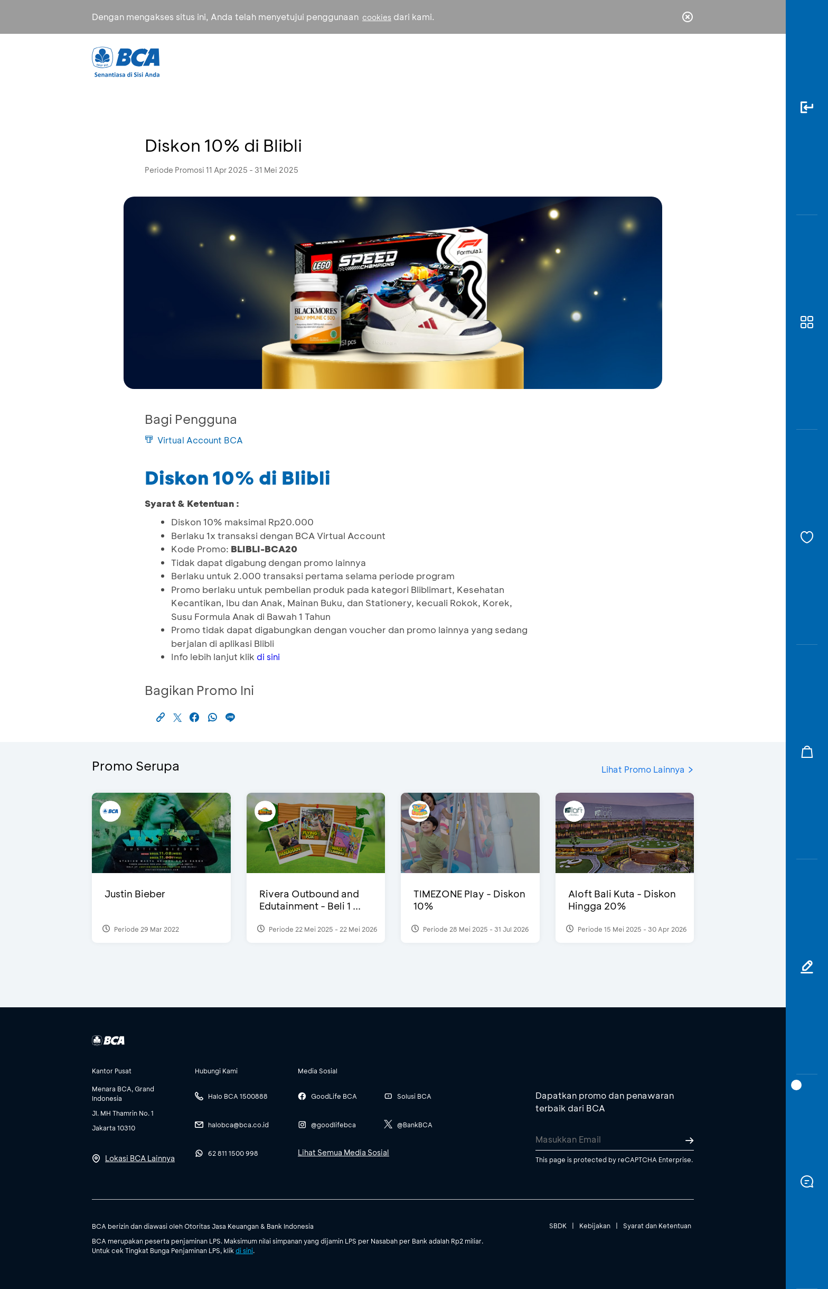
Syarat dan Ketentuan (657, 1225)
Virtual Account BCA (194, 440)
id (666, 62)
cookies (376, 17)
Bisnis (386, 61)
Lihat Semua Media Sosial (343, 1152)
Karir (529, 61)
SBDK (558, 1225)
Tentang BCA (458, 61)
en (684, 62)
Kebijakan (594, 1225)
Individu (325, 61)
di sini (268, 656)
